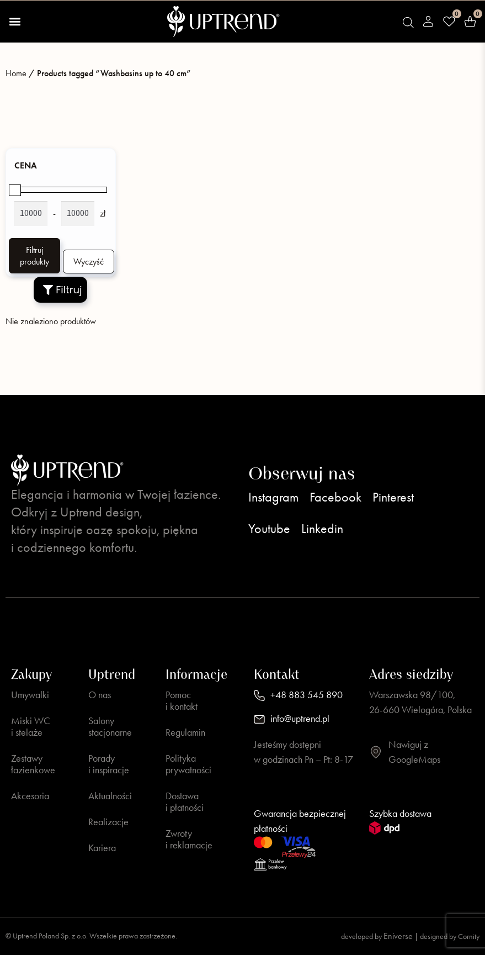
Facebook (335, 497)
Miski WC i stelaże (30, 726)
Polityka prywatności (188, 764)
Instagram (273, 497)
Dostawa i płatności (185, 802)
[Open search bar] (408, 22)
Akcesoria (30, 796)
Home (16, 73)
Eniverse (398, 936)
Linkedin (322, 528)
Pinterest (393, 497)
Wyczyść (88, 261)
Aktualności (110, 796)
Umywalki (30, 695)
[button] (15, 22)
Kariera (102, 848)
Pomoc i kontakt (182, 701)
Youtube (269, 528)
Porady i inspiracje (108, 764)
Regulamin (185, 732)
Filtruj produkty (34, 256)
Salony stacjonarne (110, 726)
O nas (99, 695)
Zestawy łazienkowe (33, 764)
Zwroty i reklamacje (189, 839)
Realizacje (108, 822)
